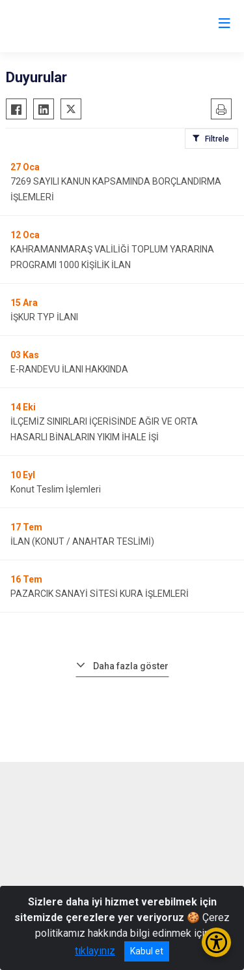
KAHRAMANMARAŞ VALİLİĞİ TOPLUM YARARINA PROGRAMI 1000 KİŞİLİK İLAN (112, 257)
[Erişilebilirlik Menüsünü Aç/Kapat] (216, 942)
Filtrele (217, 139)
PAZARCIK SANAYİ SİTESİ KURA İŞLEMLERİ (99, 593)
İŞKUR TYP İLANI (44, 317)
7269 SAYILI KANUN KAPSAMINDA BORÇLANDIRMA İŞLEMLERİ (115, 189)
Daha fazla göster (131, 666)
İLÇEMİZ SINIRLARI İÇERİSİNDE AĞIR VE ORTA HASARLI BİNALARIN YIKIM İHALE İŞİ (104, 429)
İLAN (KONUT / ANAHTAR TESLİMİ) (82, 541)
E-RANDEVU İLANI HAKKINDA (69, 369)
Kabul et (146, 951)
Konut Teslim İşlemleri (55, 489)
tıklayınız (95, 951)
